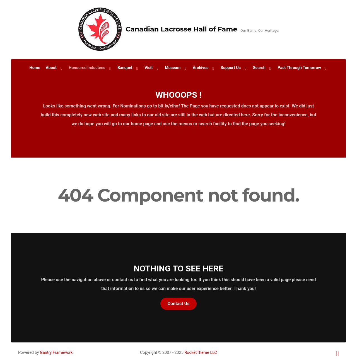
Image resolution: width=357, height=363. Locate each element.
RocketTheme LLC (200, 352)
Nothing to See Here (178, 268)
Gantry (56, 352)
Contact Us (179, 303)
